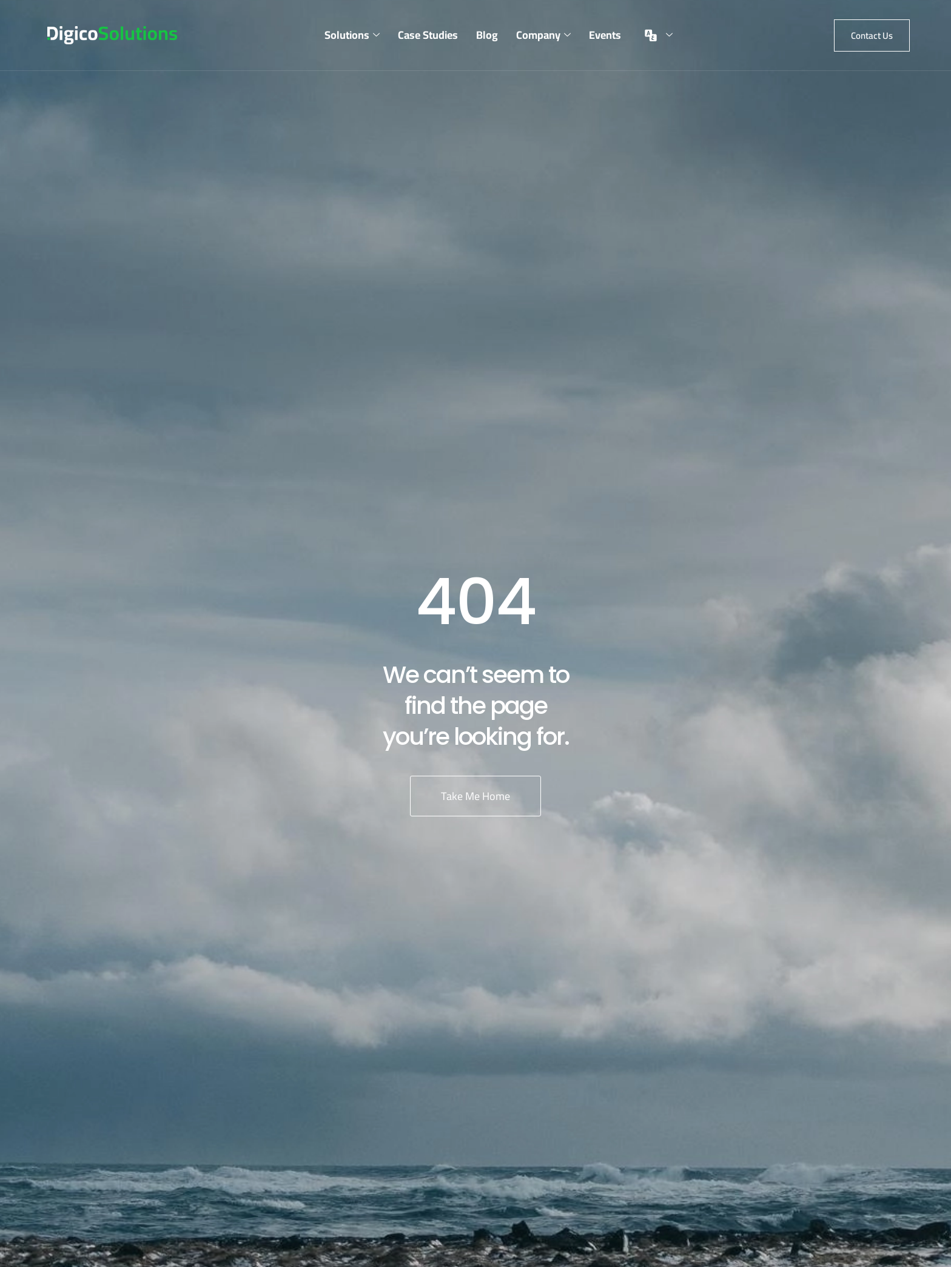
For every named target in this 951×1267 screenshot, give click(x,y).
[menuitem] (656, 35)
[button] (872, 35)
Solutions (352, 35)
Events (605, 35)
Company (543, 35)
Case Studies (428, 35)
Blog (487, 35)
